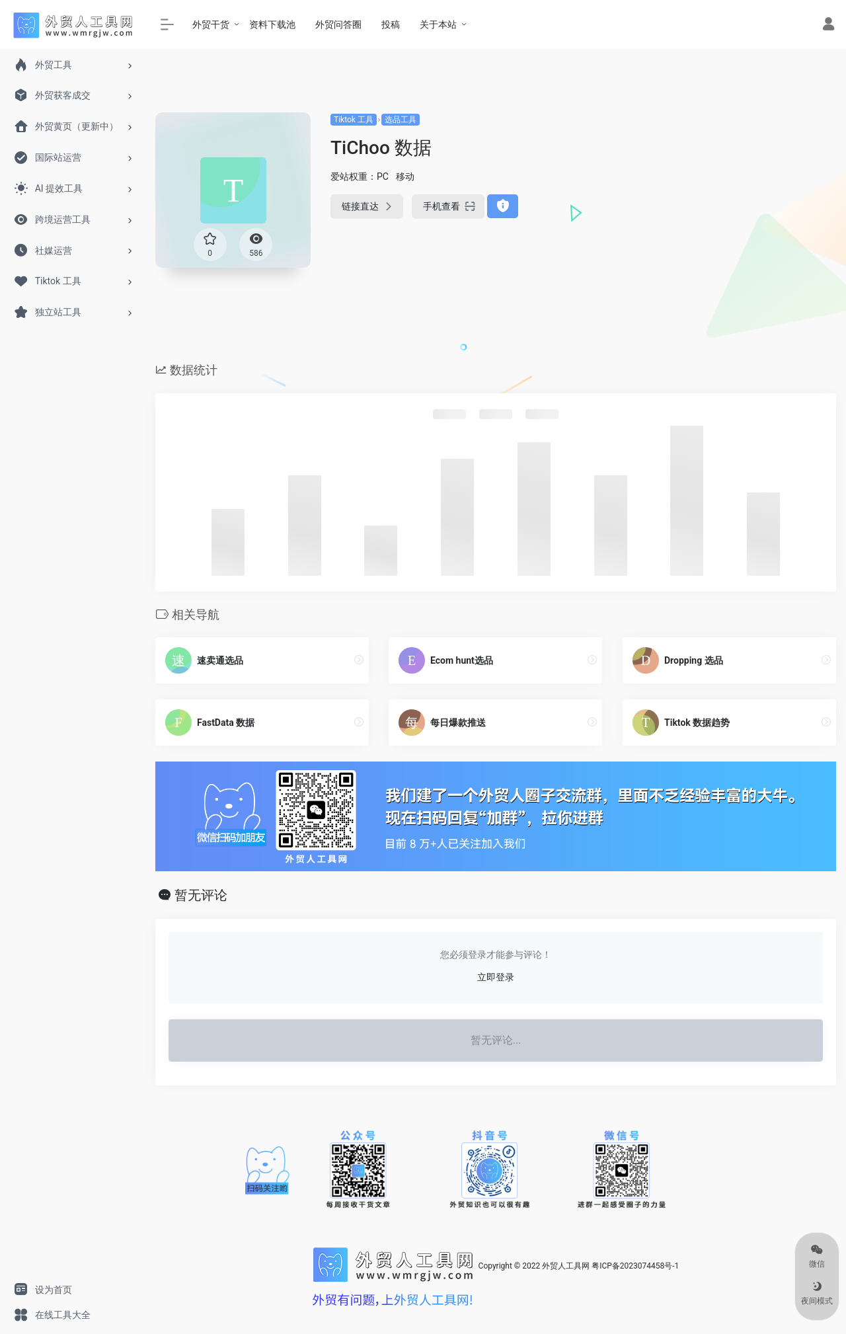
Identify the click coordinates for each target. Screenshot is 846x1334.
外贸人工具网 (566, 1266)
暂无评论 (200, 895)
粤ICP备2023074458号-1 (635, 1266)
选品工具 (400, 119)
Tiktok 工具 (353, 119)
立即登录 (495, 977)
